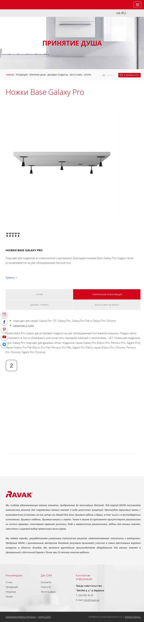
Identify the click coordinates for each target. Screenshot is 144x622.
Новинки (11, 591)
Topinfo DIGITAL (133, 616)
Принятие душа (37, 74)
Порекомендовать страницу (21, 616)
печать (110, 75)
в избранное (131, 75)
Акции (9, 596)
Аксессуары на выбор (107, 304)
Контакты (46, 582)
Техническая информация (107, 294)
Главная (10, 74)
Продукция (22, 74)
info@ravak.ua (91, 600)
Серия (39, 294)
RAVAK (14, 4)
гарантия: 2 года (23, 325)
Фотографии (48, 591)
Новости (46, 587)
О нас (9, 582)
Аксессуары (76, 74)
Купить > (11, 277)
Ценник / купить (39, 304)
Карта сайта (44, 616)
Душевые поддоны (57, 74)
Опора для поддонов (95, 74)
